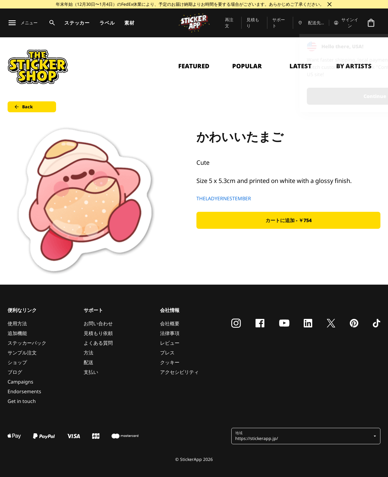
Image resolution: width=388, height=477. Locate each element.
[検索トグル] (51, 22)
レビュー (169, 343)
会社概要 (169, 323)
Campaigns (20, 381)
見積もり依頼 (98, 333)
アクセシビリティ (179, 372)
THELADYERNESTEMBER (223, 198)
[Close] (369, 46)
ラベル (107, 22)
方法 (88, 352)
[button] (303, 436)
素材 (129, 22)
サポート (278, 23)
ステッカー (77, 22)
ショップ (17, 362)
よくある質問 (98, 343)
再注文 (229, 23)
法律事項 (169, 333)
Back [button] (23, 107)
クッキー (169, 362)
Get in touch (22, 401)
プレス (167, 352)
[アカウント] (346, 23)
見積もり (252, 23)
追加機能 (17, 333)
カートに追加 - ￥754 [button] (289, 220)
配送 (88, 362)
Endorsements (24, 391)
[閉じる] (329, 4)
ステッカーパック (27, 343)
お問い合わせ (98, 323)
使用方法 (17, 323)
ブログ (15, 372)
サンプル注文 (22, 352)
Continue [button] (306, 96)
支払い (91, 372)
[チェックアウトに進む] (371, 23)
